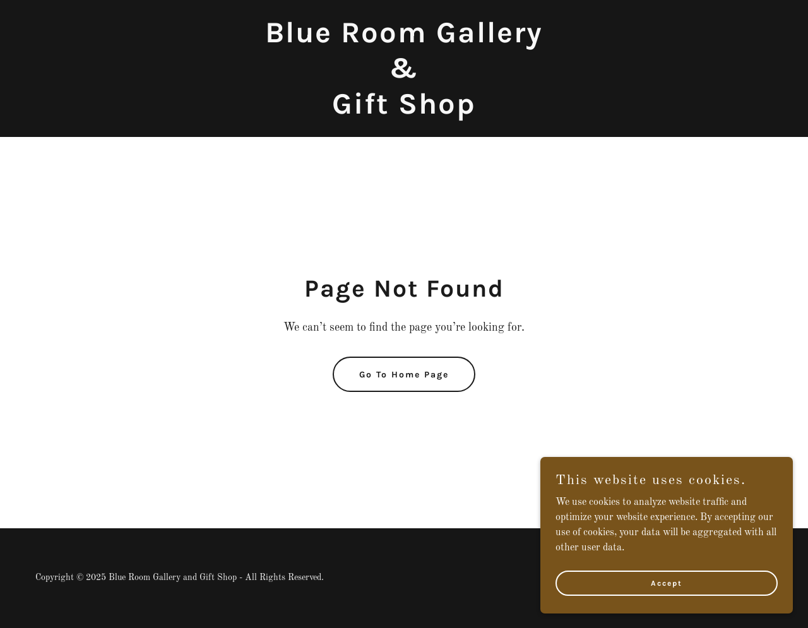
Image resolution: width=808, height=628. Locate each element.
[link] (404, 111)
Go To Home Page (404, 374)
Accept (666, 582)
